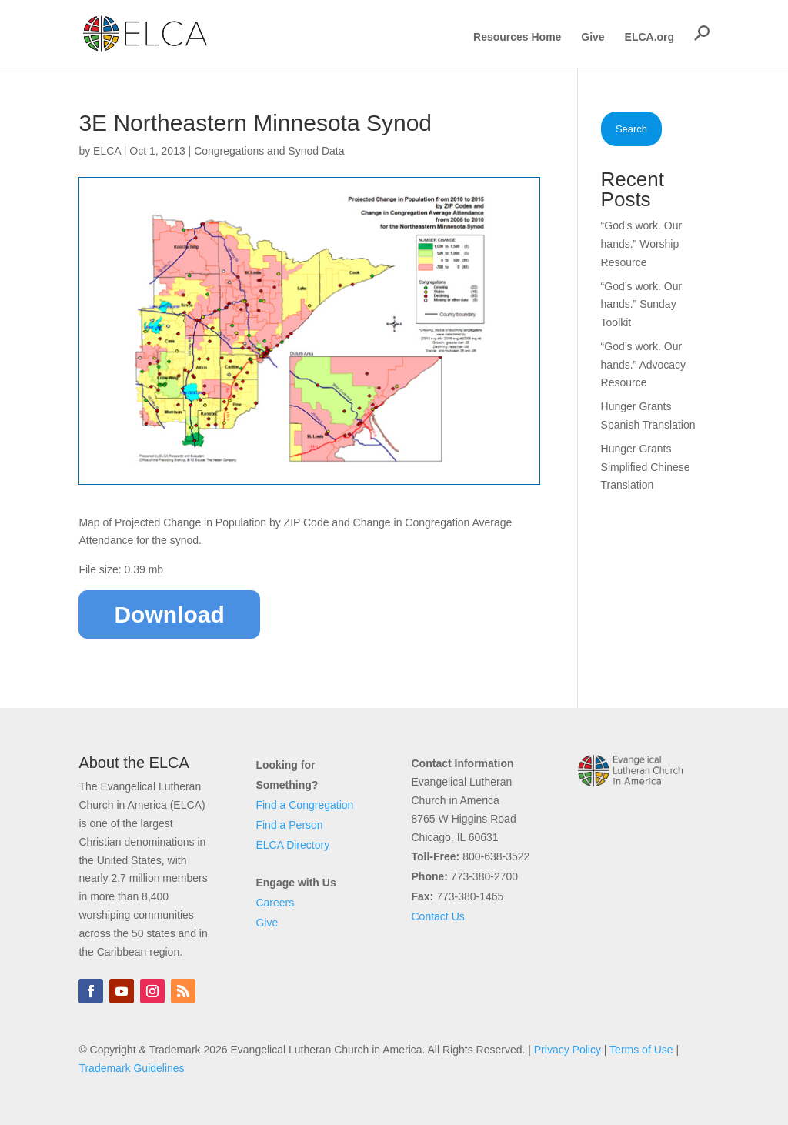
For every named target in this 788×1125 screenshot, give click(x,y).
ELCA (107, 151)
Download (169, 614)
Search (631, 129)
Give (592, 37)
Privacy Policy (567, 1049)
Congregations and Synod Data (269, 151)
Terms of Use (641, 1049)
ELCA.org (650, 37)
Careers (274, 902)
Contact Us (438, 916)
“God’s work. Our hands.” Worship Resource (642, 244)
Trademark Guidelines (131, 1068)
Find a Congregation (304, 805)
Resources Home (517, 37)
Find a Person (288, 825)
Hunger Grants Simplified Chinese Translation (645, 467)
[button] (702, 33)
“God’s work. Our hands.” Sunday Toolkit (642, 304)
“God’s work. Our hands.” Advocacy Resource (643, 364)
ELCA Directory (292, 845)
